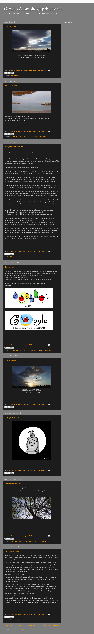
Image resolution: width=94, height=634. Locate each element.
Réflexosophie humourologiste (39, 136)
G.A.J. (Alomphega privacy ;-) (33, 8)
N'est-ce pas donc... (11, 86)
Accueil (32, 626)
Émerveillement (10, 360)
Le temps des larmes (12, 418)
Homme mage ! (10, 267)
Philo (11, 75)
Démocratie (13, 257)
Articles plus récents (12, 626)
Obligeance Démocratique (14, 147)
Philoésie (16, 75)
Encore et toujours (11, 26)
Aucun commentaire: (39, 70)
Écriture (12, 541)
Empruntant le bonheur (13, 484)
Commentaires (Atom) (19, 630)
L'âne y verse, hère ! (12, 551)
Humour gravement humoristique (19, 136)
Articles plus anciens (50, 626)
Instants (37, 541)
